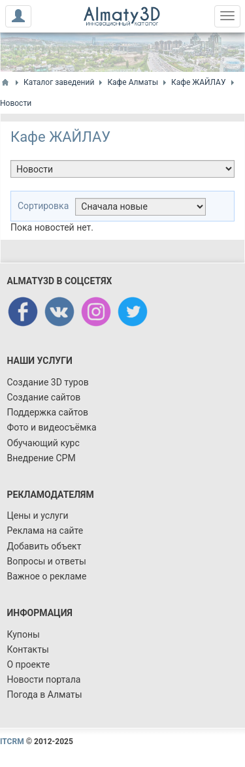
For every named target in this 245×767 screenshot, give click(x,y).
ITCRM (12, 741)
